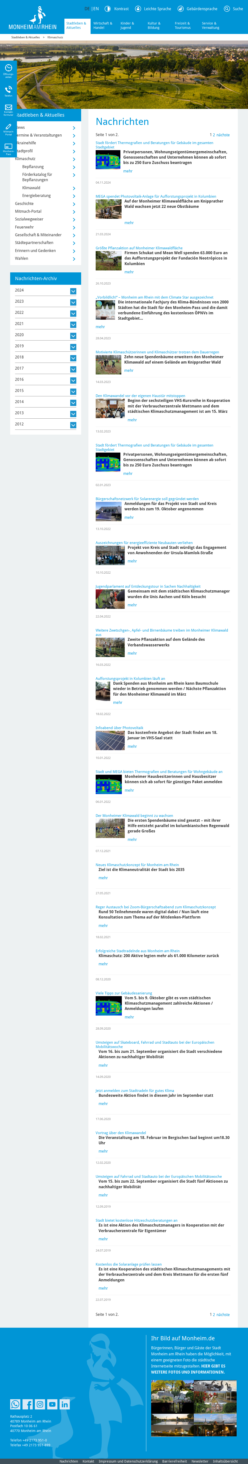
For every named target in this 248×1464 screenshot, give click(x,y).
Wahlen (21, 258)
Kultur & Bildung (154, 25)
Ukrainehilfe (25, 143)
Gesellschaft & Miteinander (38, 235)
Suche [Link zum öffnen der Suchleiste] (238, 9)
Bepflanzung (33, 166)
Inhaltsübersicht (225, 1461)
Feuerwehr (24, 227)
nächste (223, 135)
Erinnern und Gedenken (35, 250)
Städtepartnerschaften (34, 242)
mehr (127, 171)
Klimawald (31, 188)
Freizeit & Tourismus (183, 25)
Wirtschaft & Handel (102, 25)
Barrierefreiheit (174, 1461)
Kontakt (88, 1461)
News (20, 127)
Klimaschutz (55, 37)
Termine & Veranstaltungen (38, 135)
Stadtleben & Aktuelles (76, 25)
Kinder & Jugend (127, 25)
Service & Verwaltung (210, 25)
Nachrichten (69, 1461)
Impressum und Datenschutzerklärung (128, 1461)
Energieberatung (36, 195)
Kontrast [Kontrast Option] (121, 9)
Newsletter (200, 1461)
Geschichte (24, 203)
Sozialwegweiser (29, 219)
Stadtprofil (24, 151)
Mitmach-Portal (28, 211)
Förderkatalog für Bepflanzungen (37, 177)
